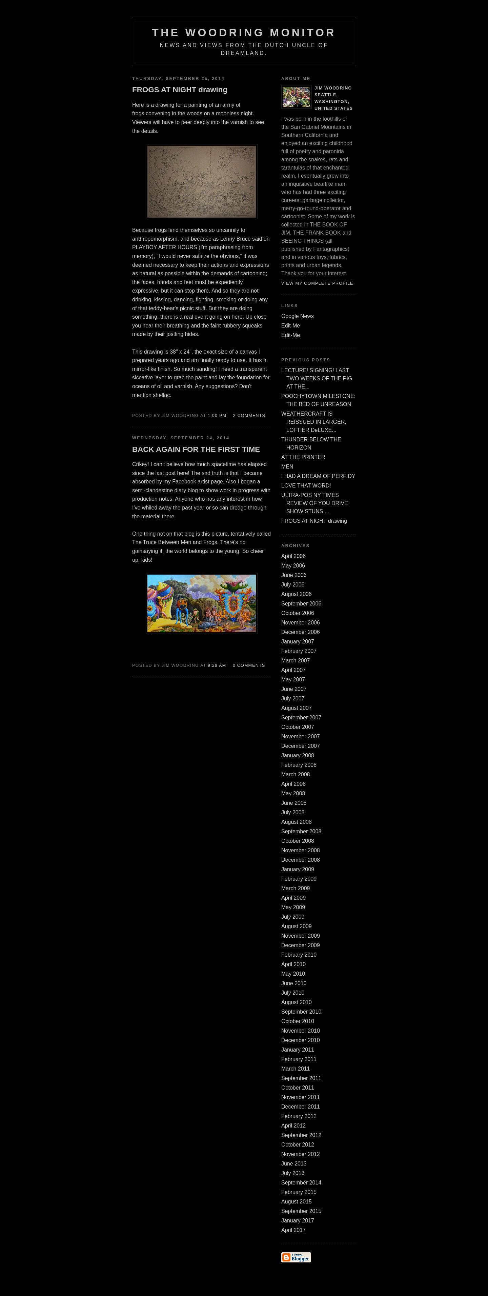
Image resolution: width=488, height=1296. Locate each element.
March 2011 (295, 1069)
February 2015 (299, 1192)
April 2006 (293, 556)
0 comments (249, 665)
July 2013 (293, 1173)
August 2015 (296, 1201)
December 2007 (300, 746)
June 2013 (294, 1164)
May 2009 (293, 907)
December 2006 (300, 632)
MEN (287, 467)
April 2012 (293, 1126)
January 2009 (297, 869)
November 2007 (300, 736)
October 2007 (297, 727)
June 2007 (294, 689)
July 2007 (293, 698)
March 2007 (295, 660)
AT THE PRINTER (303, 457)
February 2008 (299, 765)
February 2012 (299, 1116)
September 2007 (301, 717)
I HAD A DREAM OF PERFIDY (318, 476)
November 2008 (300, 850)
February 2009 (299, 879)
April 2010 (293, 964)
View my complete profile (317, 283)
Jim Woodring (333, 88)
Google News (297, 316)
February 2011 (299, 1059)
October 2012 (297, 1145)
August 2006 (296, 594)
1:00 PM (217, 415)
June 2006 (294, 575)
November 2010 (300, 1031)
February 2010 (299, 955)
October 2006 (297, 613)
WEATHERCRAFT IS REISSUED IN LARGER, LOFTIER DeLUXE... (313, 422)
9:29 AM (217, 665)
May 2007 (293, 679)
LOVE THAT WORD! (306, 486)
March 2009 (295, 888)
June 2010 (294, 983)
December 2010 (300, 1040)
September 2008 (301, 831)
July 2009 (293, 917)
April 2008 (293, 784)
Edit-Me (290, 325)
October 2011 (297, 1088)
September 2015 (301, 1211)
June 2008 (294, 803)
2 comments (249, 415)
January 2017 (297, 1220)
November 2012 (300, 1154)
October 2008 (297, 841)
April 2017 (293, 1230)
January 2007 (297, 641)
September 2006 (301, 603)
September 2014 (301, 1182)
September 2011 (301, 1078)
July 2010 (293, 993)
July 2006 (293, 584)
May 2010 (293, 974)
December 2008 (300, 860)
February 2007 (299, 651)
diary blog (186, 490)
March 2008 (295, 774)
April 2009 (293, 898)
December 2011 (300, 1107)
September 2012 (301, 1135)
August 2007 (296, 708)
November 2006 (300, 622)
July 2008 (293, 812)
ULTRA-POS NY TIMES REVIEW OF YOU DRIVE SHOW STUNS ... (314, 503)
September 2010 (301, 1012)
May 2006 (293, 566)
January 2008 (297, 755)
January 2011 (297, 1050)
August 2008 (296, 822)
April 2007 (293, 670)
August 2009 (296, 926)
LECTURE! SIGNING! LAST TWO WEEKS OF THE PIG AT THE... (316, 378)
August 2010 (296, 1002)
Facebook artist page (197, 481)
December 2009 (300, 945)
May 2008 (293, 793)
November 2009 (300, 936)
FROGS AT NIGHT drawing (314, 521)
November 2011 (300, 1097)
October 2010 (297, 1021)
